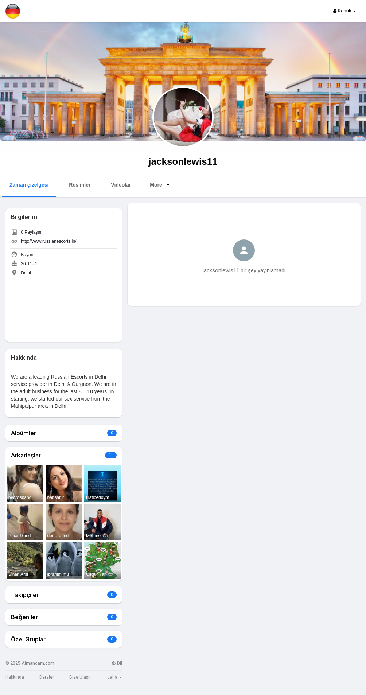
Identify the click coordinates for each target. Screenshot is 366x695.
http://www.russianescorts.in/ (48, 241)
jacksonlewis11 (182, 161)
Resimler (79, 185)
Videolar (121, 185)
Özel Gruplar (28, 639)
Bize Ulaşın (80, 677)
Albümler (23, 433)
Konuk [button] (344, 10)
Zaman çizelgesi (28, 185)
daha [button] (114, 677)
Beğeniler (24, 617)
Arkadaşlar (26, 455)
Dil (116, 663)
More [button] (161, 184)
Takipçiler (25, 595)
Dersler (46, 677)
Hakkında (14, 677)
